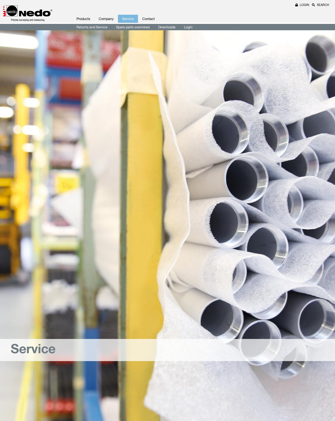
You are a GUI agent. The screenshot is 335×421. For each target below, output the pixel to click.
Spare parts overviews (133, 27)
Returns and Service (91, 27)
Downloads (166, 27)
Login (188, 27)
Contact (148, 19)
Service (128, 19)
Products (83, 19)
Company (106, 19)
